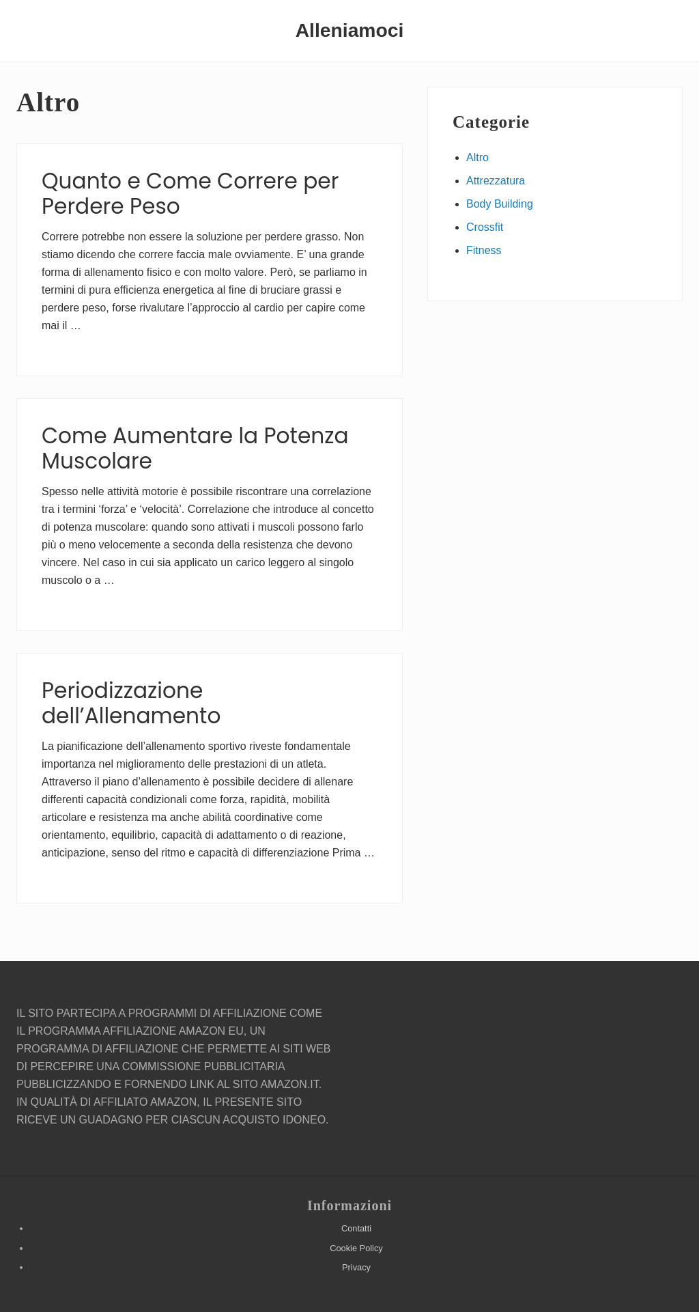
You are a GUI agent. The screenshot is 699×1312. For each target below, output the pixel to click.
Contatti (356, 1228)
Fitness (484, 250)
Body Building (499, 204)
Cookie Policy (356, 1248)
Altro (477, 157)
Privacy (356, 1267)
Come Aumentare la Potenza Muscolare (195, 449)
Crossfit (484, 227)
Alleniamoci (350, 30)
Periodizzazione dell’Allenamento (131, 703)
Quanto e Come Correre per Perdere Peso (190, 194)
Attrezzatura (495, 180)
